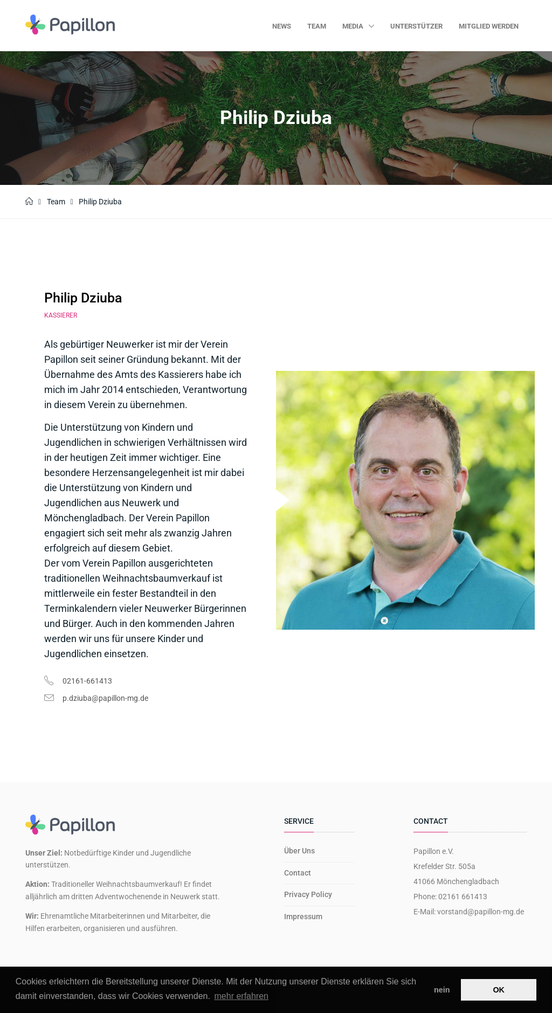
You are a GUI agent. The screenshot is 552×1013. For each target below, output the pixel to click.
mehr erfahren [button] (242, 996)
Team (316, 26)
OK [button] (499, 990)
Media (353, 26)
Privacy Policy (308, 894)
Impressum (303, 916)
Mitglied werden (489, 26)
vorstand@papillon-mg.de (480, 911)
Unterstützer (416, 26)
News (281, 26)
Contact (297, 873)
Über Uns (299, 850)
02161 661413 (462, 896)
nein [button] (442, 990)
